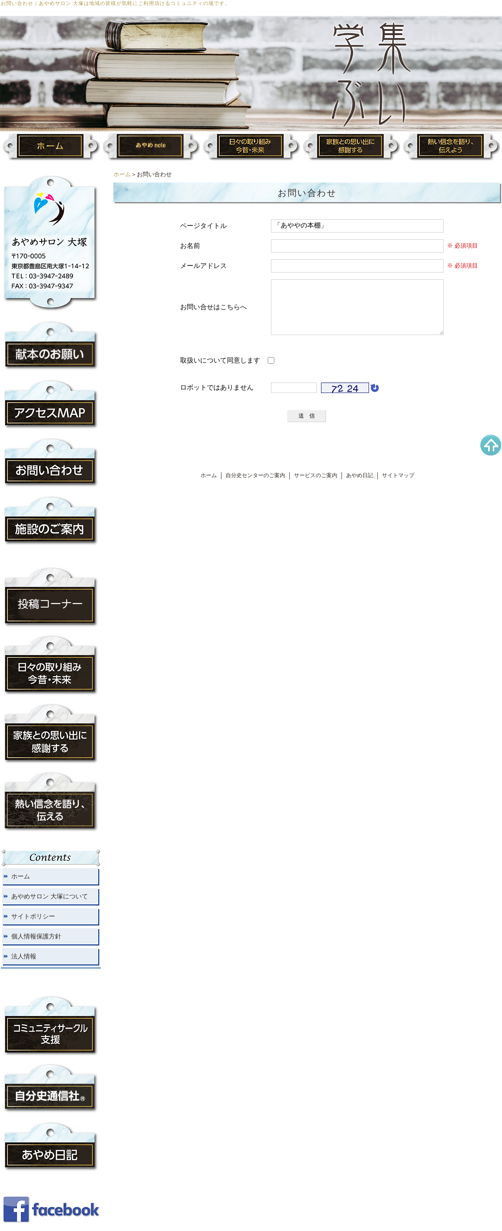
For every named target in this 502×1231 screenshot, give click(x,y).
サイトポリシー (33, 916)
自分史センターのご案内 (255, 485)
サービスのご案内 (315, 485)
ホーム (122, 174)
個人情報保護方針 (36, 936)
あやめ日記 (359, 485)
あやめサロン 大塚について (49, 896)
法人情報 (23, 956)
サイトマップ (398, 485)
